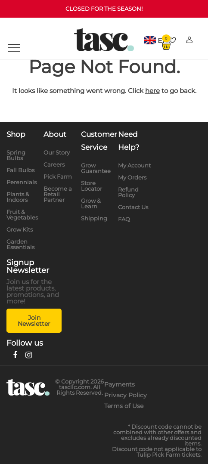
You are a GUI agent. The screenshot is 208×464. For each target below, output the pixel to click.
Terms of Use (123, 406)
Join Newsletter (34, 321)
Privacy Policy (125, 395)
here (152, 91)
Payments (119, 384)
